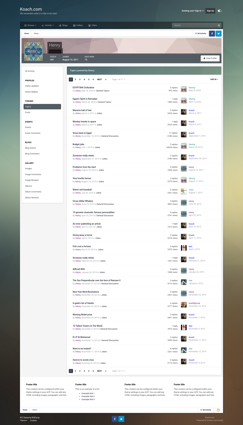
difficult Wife (79, 269)
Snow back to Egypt (82, 133)
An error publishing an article (87, 224)
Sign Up (210, 11)
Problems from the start (84, 167)
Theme (23, 420)
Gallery (79, 25)
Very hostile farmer (82, 178)
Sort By (214, 79)
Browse (31, 25)
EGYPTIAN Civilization (83, 87)
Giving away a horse (82, 235)
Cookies (33, 420)
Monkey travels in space (84, 121)
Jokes (99, 113)
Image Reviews (32, 180)
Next (99, 79)
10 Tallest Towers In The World (87, 326)
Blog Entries (30, 148)
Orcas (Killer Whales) (83, 201)
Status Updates (32, 86)
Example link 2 (88, 396)
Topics (28, 106)
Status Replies (31, 92)
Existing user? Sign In (193, 11)
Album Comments (33, 192)
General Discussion (110, 136)
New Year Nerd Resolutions (86, 292)
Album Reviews (32, 197)
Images (28, 168)
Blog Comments (32, 153)
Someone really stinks (83, 155)
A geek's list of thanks (83, 303)
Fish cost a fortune (82, 246)
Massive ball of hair (82, 110)
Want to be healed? (82, 348)
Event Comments (32, 133)
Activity (48, 25)
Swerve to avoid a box (83, 360)
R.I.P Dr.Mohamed (81, 337)
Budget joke (78, 144)
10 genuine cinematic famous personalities (94, 212)
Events (28, 127)
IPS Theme (24, 417)
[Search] (185, 25)
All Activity (30, 71)
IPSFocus (36, 417)
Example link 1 (88, 393)
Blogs (65, 25)
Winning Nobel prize (82, 314)
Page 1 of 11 (118, 79)
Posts (27, 112)
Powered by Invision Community (210, 420)
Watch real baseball (82, 189)
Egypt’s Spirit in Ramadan (85, 99)
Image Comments (33, 174)
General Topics (102, 91)
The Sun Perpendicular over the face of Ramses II (96, 280)
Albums (28, 186)
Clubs (94, 25)
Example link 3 (88, 399)
